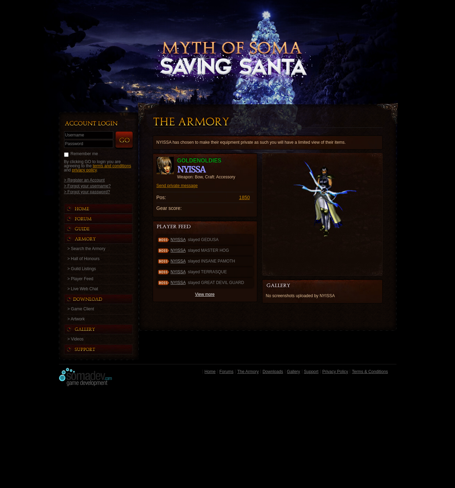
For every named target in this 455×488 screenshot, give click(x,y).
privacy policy (84, 170)
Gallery (293, 372)
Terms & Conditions (370, 372)
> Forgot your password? (87, 191)
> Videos (76, 339)
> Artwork (76, 319)
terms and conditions (112, 165)
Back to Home (227, 43)
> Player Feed (80, 278)
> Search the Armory (87, 248)
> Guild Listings (82, 268)
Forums (227, 372)
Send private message (177, 185)
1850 (244, 197)
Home (210, 372)
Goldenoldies (199, 160)
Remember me (84, 154)
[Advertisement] (227, 438)
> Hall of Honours (84, 258)
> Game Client (81, 309)
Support (311, 372)
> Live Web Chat (83, 288)
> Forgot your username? (87, 186)
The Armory (248, 372)
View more (204, 294)
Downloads (272, 372)
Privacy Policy (335, 372)
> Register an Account (84, 180)
